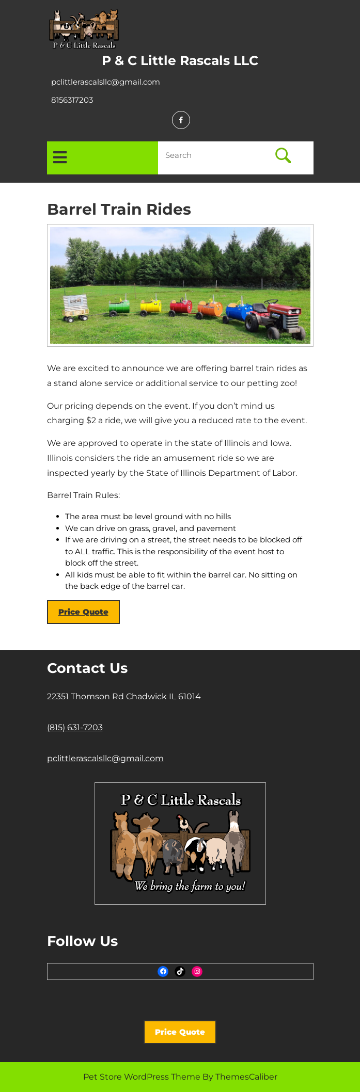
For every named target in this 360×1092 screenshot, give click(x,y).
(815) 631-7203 (75, 727)
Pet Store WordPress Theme (141, 1077)
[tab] (60, 158)
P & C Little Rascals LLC (180, 60)
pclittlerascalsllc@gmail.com (105, 82)
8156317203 (72, 100)
